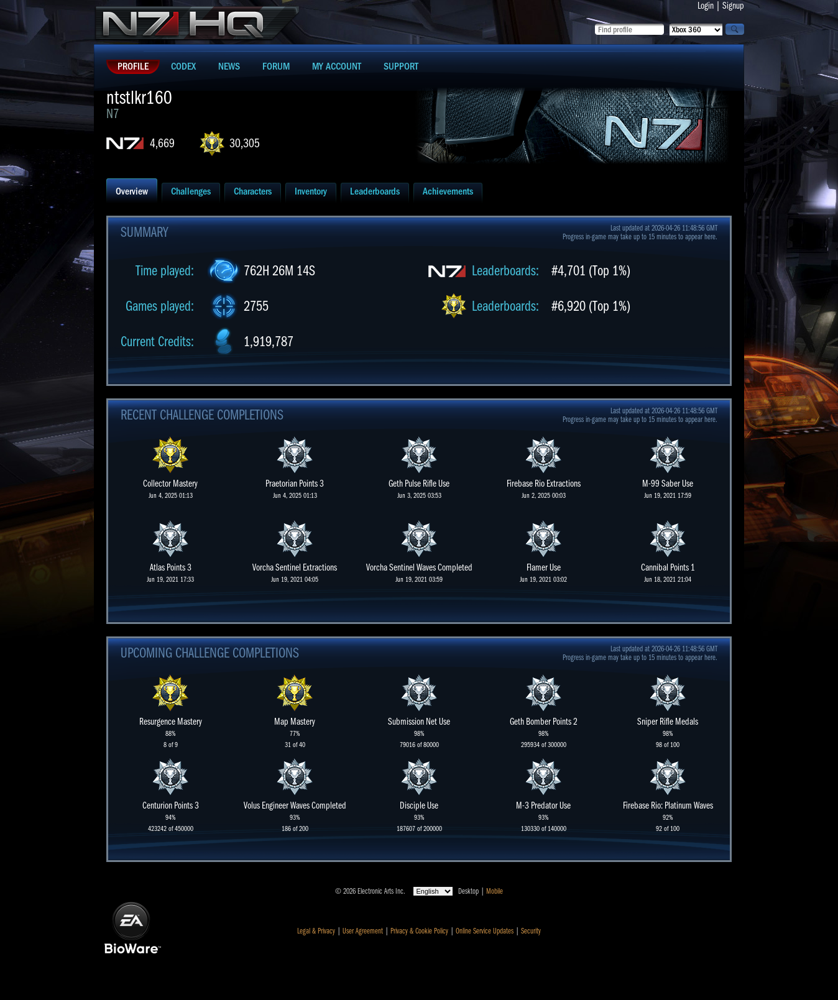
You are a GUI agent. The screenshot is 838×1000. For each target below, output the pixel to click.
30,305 (244, 143)
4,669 (162, 143)
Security (531, 931)
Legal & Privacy (316, 931)
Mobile (494, 891)
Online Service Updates (484, 931)
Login (706, 5)
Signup (733, 5)
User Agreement (363, 931)
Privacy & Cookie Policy (419, 931)
